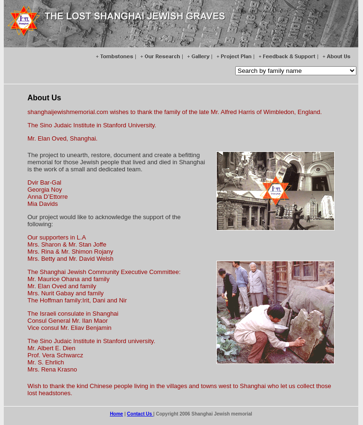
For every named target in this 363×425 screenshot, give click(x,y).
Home (116, 413)
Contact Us (140, 413)
